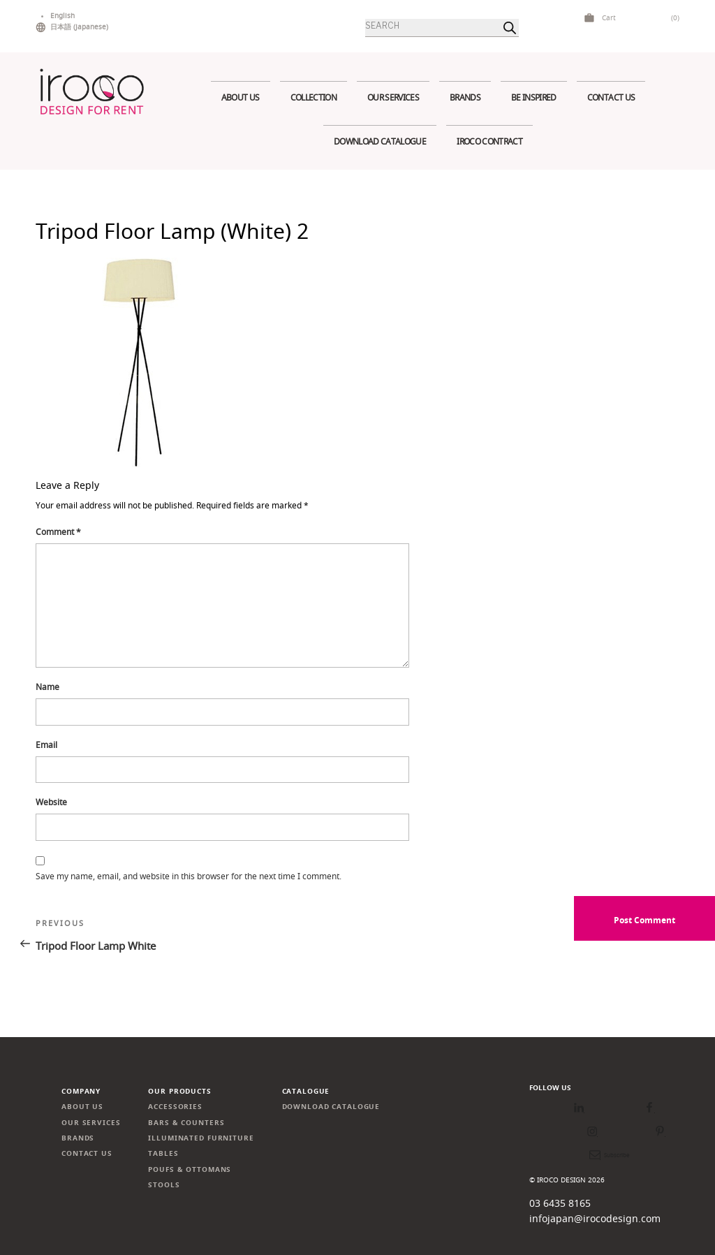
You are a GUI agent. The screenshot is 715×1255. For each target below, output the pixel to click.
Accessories (175, 1106)
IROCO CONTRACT (489, 141)
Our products (179, 1091)
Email (46, 745)
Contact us (611, 97)
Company (81, 1091)
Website (51, 802)
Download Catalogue (380, 141)
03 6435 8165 (560, 1203)
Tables (163, 1153)
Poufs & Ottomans (189, 1169)
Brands (465, 97)
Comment (58, 532)
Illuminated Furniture (200, 1138)
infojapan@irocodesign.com (595, 1218)
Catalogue (306, 1091)
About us (240, 97)
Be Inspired (533, 97)
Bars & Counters (186, 1122)
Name (47, 687)
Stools (163, 1184)
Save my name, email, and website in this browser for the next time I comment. (188, 876)
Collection (313, 97)
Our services (393, 97)
